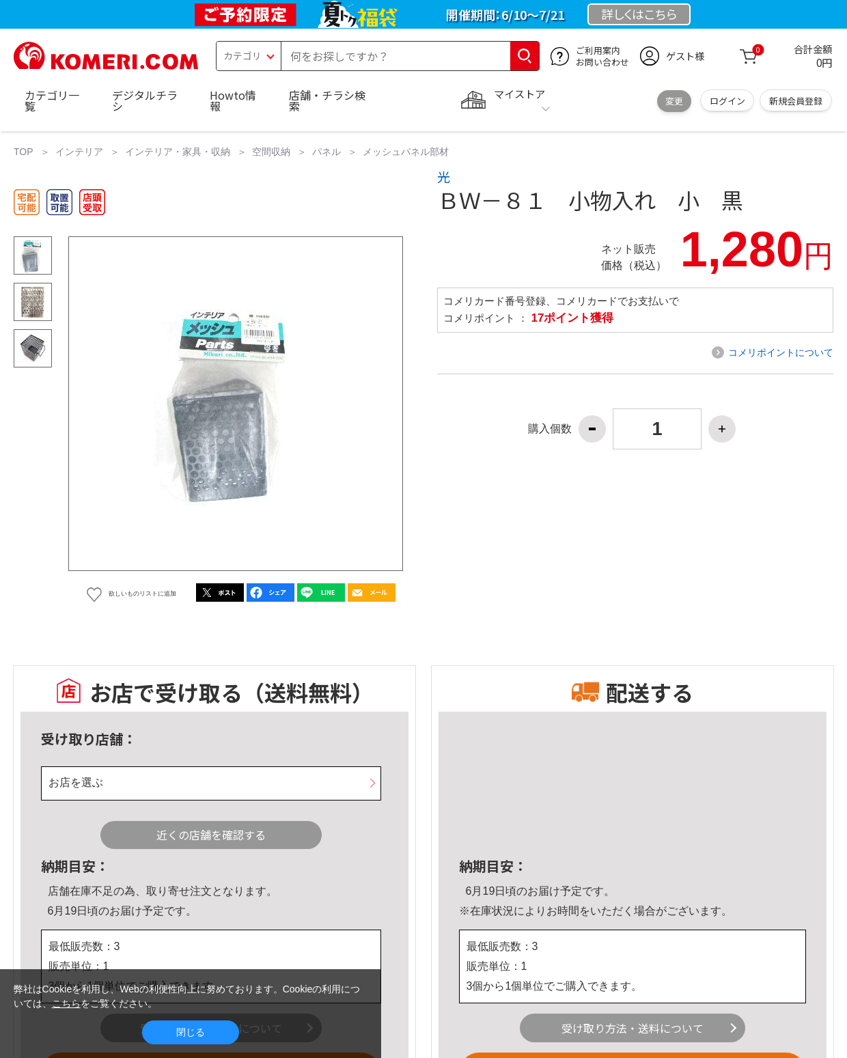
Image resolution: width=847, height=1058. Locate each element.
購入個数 (550, 428)
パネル (326, 151)
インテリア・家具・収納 (177, 151)
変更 (674, 100)
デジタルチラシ (145, 100)
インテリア (79, 151)
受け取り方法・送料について (632, 1028)
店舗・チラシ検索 (327, 100)
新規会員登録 (795, 100)
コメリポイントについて (780, 352)
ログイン (727, 100)
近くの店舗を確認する (211, 834)
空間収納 (271, 151)
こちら (66, 1003)
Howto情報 (233, 100)
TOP (23, 151)
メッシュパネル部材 (406, 151)
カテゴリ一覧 (52, 100)
